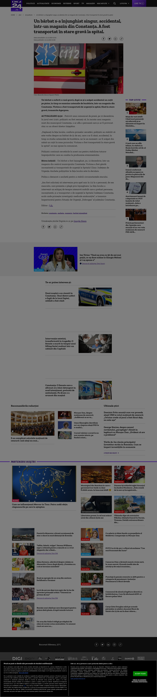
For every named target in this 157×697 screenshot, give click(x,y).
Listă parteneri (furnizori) (78, 678)
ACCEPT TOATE (140, 674)
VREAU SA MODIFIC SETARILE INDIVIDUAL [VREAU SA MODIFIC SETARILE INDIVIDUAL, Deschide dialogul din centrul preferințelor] (139, 681)
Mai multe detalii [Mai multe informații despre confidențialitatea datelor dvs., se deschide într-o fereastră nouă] (23, 672)
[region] (78, 678)
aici (25, 685)
